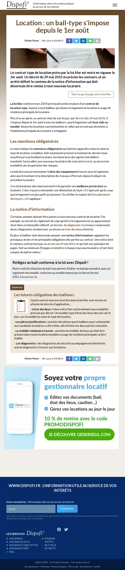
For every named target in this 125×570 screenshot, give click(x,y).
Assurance (14, 538)
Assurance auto (18, 541)
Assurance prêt (17, 548)
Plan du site (73, 566)
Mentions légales (59, 566)
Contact (96, 566)
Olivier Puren (31, 40)
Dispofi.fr (65, 562)
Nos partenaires (32, 566)
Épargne (48, 538)
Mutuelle (49, 545)
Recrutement (86, 566)
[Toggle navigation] (114, 5)
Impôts (48, 541)
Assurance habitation (22, 545)
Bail (10, 551)
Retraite (49, 548)
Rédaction (45, 566)
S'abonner (67, 508)
